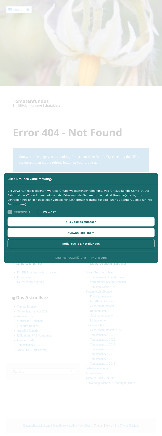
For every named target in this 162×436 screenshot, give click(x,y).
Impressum (99, 257)
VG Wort (46, 212)
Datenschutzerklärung (70, 257)
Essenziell (19, 212)
